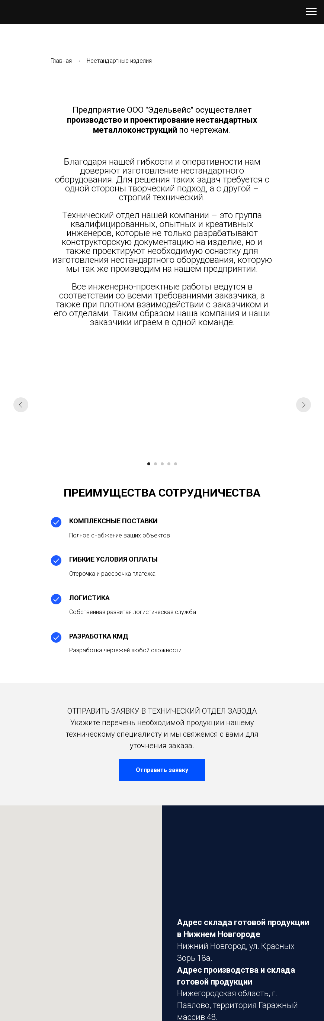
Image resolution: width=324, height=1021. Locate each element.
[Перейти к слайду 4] (168, 463)
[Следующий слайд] (303, 404)
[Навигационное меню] (311, 12)
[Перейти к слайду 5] (175, 463)
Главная (61, 60)
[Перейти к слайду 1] (148, 463)
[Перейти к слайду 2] (155, 463)
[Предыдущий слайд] (20, 404)
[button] (162, 770)
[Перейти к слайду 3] (162, 463)
